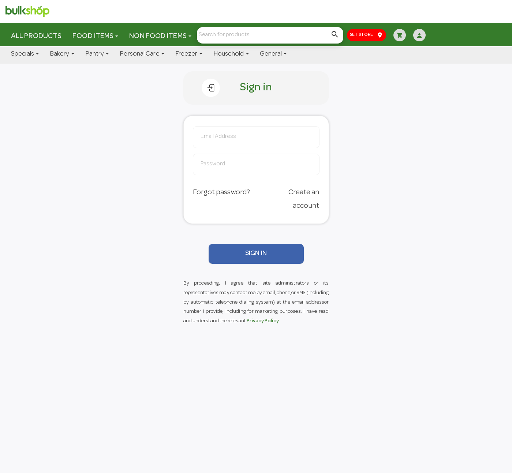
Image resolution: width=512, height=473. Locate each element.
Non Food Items (160, 36)
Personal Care (142, 54)
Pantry (97, 54)
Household (231, 54)
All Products (36, 36)
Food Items (95, 36)
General (273, 54)
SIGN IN (256, 253)
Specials (25, 54)
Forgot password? (221, 192)
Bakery (62, 54)
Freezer (188, 54)
